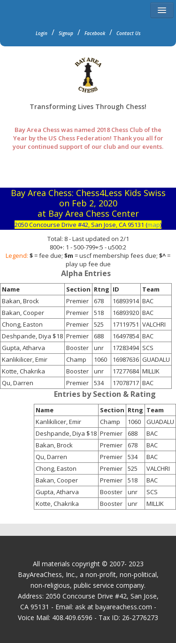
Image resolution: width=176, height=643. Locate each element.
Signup (66, 33)
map (153, 224)
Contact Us (128, 33)
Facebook (94, 33)
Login (41, 33)
